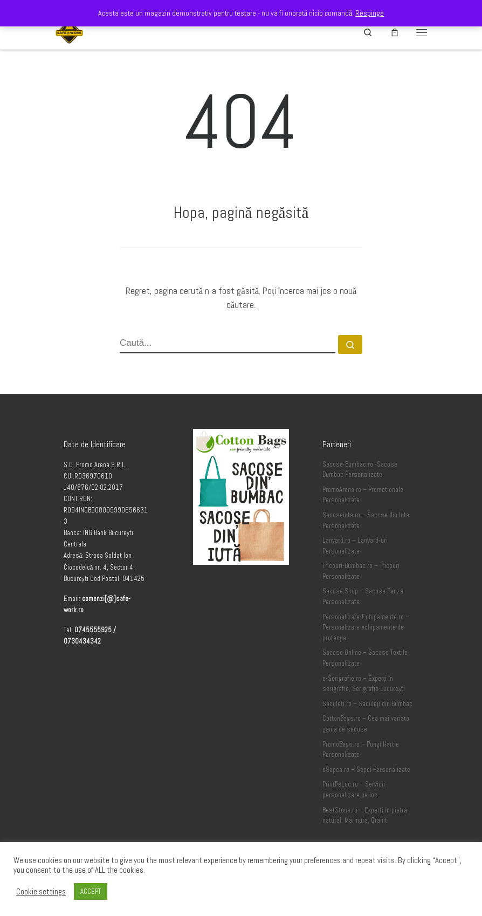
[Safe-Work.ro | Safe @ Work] (69, 31)
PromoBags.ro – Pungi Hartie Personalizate (360, 750)
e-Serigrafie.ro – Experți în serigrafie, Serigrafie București (363, 684)
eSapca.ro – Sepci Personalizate (366, 769)
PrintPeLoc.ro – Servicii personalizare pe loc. (353, 789)
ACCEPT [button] (90, 891)
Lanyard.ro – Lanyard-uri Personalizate (355, 546)
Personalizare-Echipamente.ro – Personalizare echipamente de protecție (365, 627)
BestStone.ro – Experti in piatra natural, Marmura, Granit (364, 815)
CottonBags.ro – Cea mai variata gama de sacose (365, 724)
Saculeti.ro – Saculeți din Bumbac (367, 704)
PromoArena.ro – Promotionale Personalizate (362, 495)
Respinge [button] (369, 13)
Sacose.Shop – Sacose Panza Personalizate (362, 596)
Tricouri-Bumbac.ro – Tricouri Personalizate (361, 571)
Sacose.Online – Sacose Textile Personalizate (365, 658)
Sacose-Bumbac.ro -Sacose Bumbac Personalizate (359, 470)
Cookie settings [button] (41, 892)
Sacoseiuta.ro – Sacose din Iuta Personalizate (365, 520)
